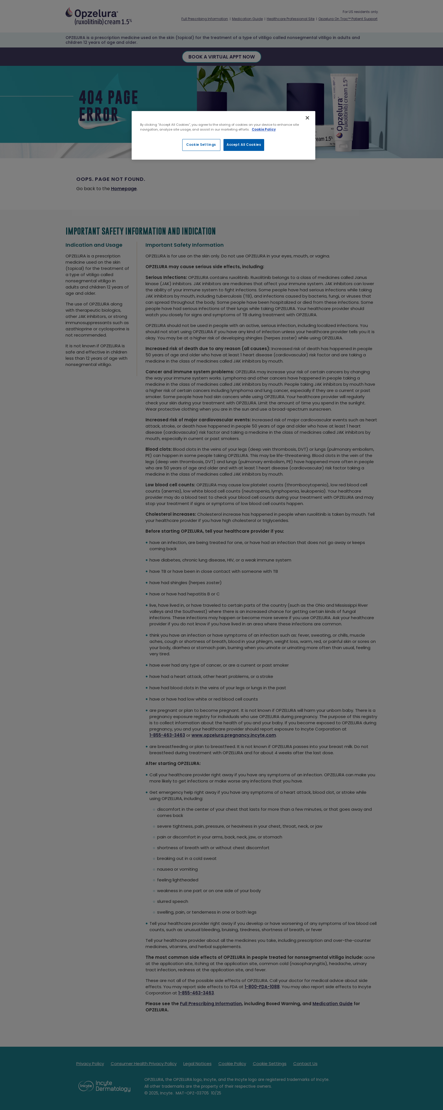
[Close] (307, 118)
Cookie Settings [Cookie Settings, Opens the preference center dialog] (201, 144)
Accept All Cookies (244, 144)
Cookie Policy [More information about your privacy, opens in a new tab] (264, 129)
